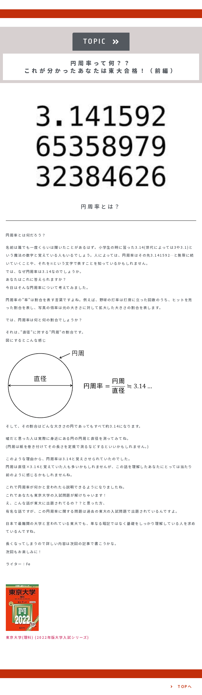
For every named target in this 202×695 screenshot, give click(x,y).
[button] (181, 686)
